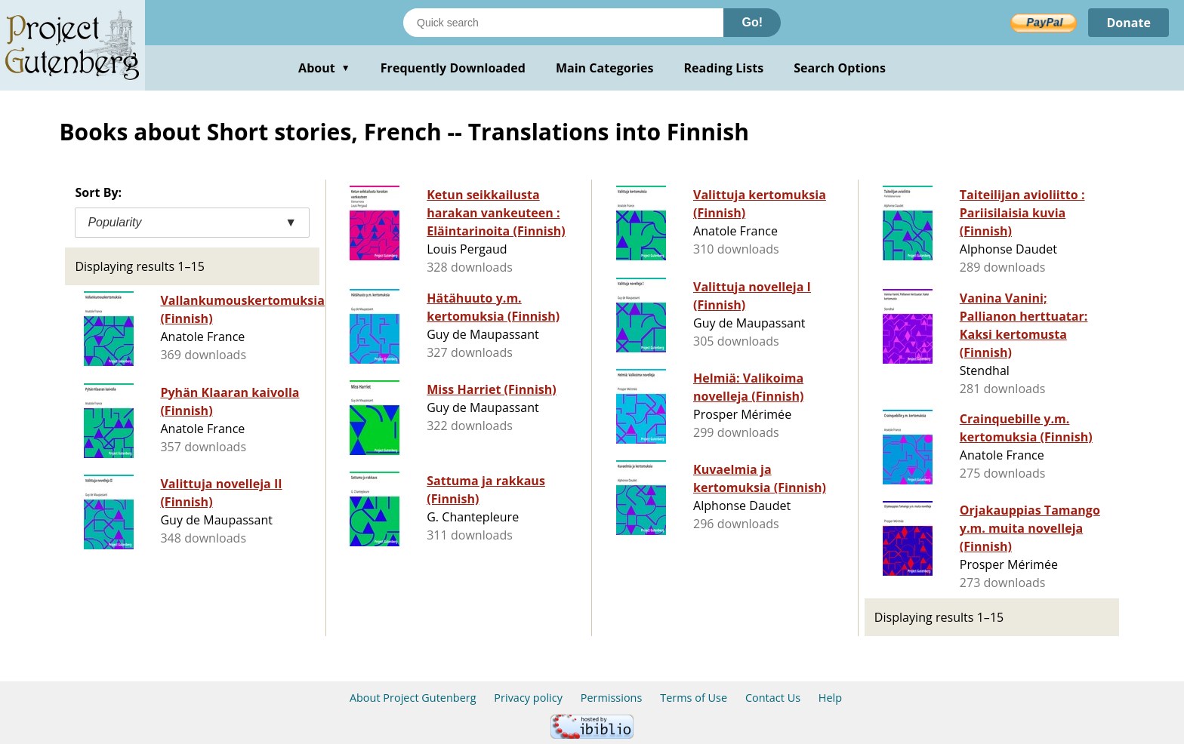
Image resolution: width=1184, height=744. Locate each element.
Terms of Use (693, 697)
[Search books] (563, 22)
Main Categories (605, 68)
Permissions (612, 697)
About (324, 68)
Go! (752, 22)
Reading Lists (724, 68)
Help (830, 697)
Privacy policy (528, 697)
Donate (1128, 22)
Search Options (840, 68)
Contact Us (772, 697)
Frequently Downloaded (453, 68)
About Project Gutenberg (413, 697)
